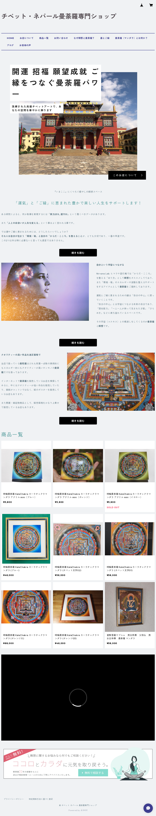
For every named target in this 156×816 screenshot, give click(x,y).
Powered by (78, 810)
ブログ (10, 45)
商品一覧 (43, 38)
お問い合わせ (61, 38)
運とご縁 (104, 38)
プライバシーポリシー (14, 799)
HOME (10, 38)
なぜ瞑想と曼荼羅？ (84, 38)
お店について (27, 38)
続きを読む (78, 252)
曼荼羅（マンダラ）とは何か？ (131, 38)
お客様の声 (25, 45)
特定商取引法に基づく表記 (41, 799)
